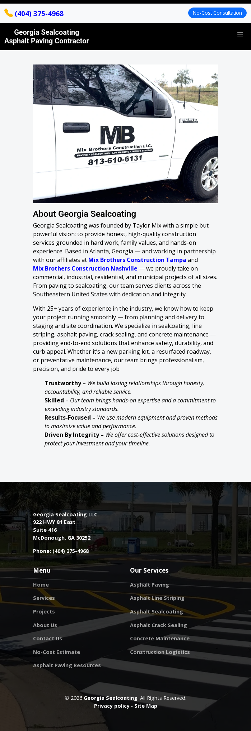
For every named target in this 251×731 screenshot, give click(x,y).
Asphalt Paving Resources (67, 665)
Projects (44, 611)
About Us (45, 625)
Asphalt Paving (149, 584)
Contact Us (47, 638)
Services (44, 598)
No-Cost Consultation (217, 12)
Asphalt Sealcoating (156, 611)
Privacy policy (112, 705)
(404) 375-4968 (34, 13)
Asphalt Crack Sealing (158, 625)
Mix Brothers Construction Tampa (137, 260)
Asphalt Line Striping (157, 598)
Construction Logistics (160, 652)
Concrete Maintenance (160, 638)
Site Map (145, 705)
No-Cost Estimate (56, 652)
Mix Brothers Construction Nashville (85, 268)
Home (41, 584)
